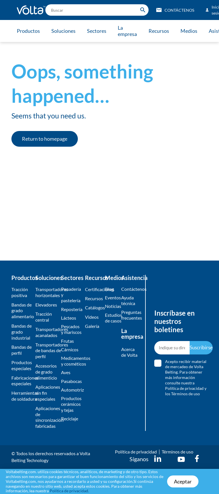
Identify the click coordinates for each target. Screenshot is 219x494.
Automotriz (71, 391)
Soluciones (64, 31)
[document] (109, 481)
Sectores (98, 31)
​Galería (92, 326)
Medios (191, 31)
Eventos (111, 298)
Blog (109, 289)
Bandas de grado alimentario (22, 310)
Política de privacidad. (69, 490)
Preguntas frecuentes (130, 315)
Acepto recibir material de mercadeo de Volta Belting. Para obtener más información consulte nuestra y (185, 377)
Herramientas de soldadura (22, 396)
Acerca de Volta (129, 353)
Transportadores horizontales (46, 292)
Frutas (67, 342)
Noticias (111, 306)
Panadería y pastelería (71, 295)
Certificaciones (93, 289)
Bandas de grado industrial (21, 331)
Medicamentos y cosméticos (71, 362)
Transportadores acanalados (46, 332)
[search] (97, 10)
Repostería (71, 309)
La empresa (129, 31)
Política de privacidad (184, 388)
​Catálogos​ (93, 308)
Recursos (161, 31)
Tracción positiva (19, 292)
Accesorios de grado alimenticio (46, 371)
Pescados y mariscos (71, 330)
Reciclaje (69, 421)
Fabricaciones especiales (22, 380)
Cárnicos (69, 350)
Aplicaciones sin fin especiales (46, 393)
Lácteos (68, 318)
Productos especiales (21, 365)
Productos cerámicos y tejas (71, 406)
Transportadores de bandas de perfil (46, 350)
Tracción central (43, 316)
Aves (65, 374)
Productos (28, 31)
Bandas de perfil (21, 350)
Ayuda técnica (128, 301)
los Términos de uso (182, 393)
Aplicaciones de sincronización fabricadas (46, 417)
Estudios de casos (111, 318)
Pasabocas (71, 383)
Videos (92, 317)
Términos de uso (177, 451)
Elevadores (46, 304)
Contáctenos (130, 289)
